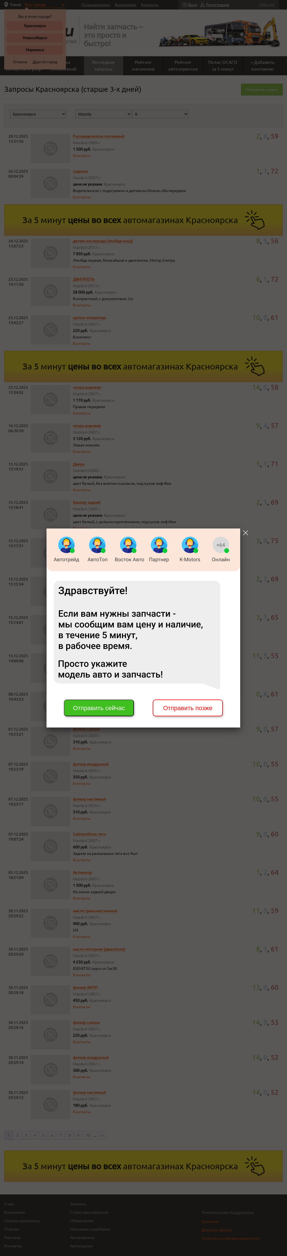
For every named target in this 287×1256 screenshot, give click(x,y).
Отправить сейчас (99, 708)
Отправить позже (187, 708)
